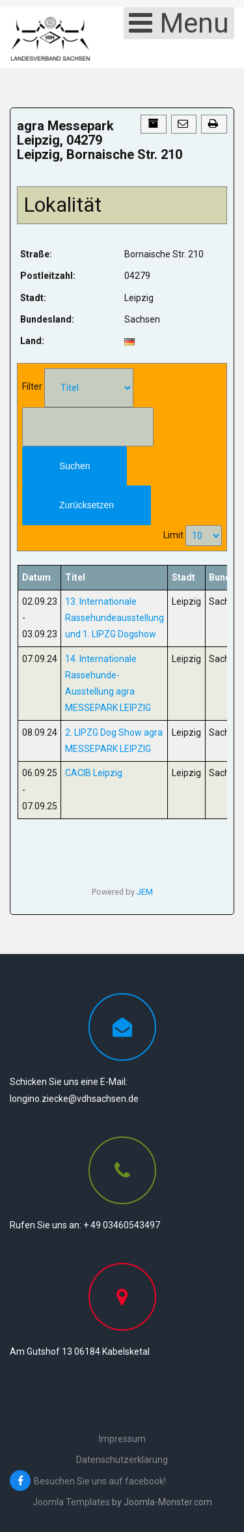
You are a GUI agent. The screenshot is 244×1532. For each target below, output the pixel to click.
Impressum (122, 1439)
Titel (75, 577)
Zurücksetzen (86, 505)
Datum (36, 577)
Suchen (74, 466)
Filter (32, 386)
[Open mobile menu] (179, 23)
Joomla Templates (71, 1502)
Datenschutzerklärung (122, 1459)
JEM (145, 892)
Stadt (183, 577)
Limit (173, 535)
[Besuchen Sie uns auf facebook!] (125, 1481)
